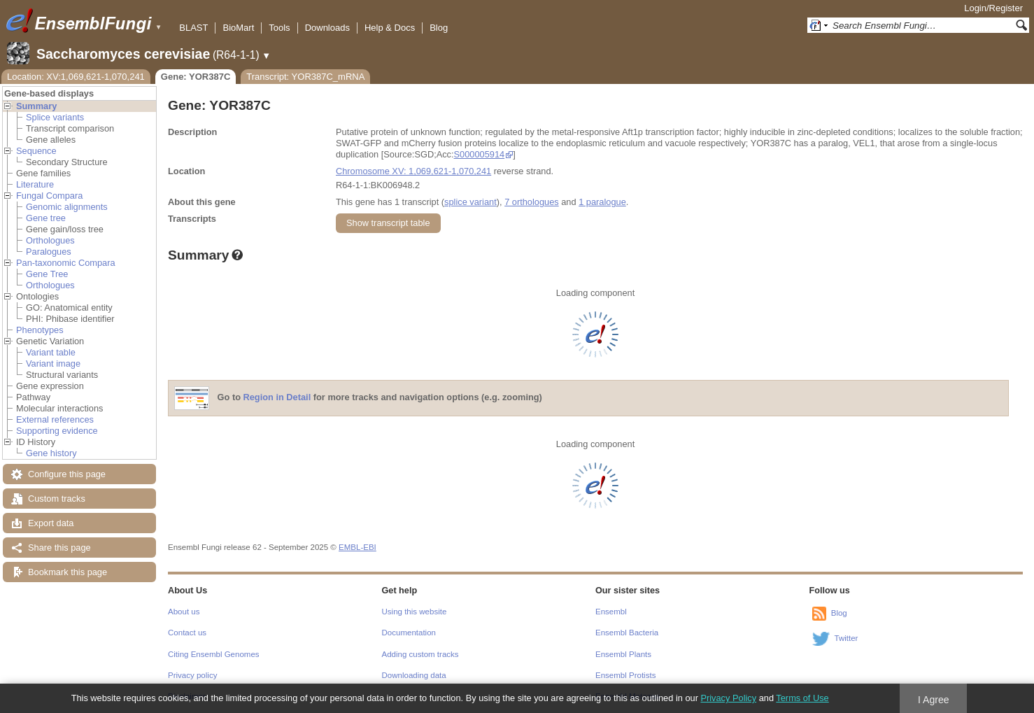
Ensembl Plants (623, 654)
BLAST (193, 27)
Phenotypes (40, 330)
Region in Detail (277, 398)
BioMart (238, 27)
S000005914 (479, 154)
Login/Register (993, 8)
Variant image (53, 363)
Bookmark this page (67, 572)
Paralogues (48, 251)
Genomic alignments (67, 207)
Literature (35, 184)
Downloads (327, 27)
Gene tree (46, 218)
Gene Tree (47, 274)
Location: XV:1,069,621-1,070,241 (76, 76)
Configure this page (67, 474)
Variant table (51, 352)
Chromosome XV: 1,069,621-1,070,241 (413, 171)
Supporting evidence (57, 430)
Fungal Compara (49, 195)
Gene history (51, 453)
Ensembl (611, 611)
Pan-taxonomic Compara (65, 262)
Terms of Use (802, 698)
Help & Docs (389, 27)
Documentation (409, 632)
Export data (50, 523)
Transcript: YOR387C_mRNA (305, 76)
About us (183, 611)
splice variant (470, 202)
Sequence (36, 151)
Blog (439, 27)
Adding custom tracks (420, 654)
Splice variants (55, 117)
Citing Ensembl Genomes (214, 654)
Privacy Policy (728, 698)
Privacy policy (192, 675)
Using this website (414, 611)
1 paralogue (602, 202)
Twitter (846, 638)
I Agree (933, 699)
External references (55, 419)
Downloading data (414, 675)
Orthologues (50, 240)
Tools (279, 27)
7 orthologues (531, 202)
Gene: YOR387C (195, 76)
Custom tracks (56, 498)
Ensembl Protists (625, 675)
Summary (36, 106)
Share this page (59, 547)
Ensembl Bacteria (626, 632)
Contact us (187, 632)
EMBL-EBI (357, 547)
